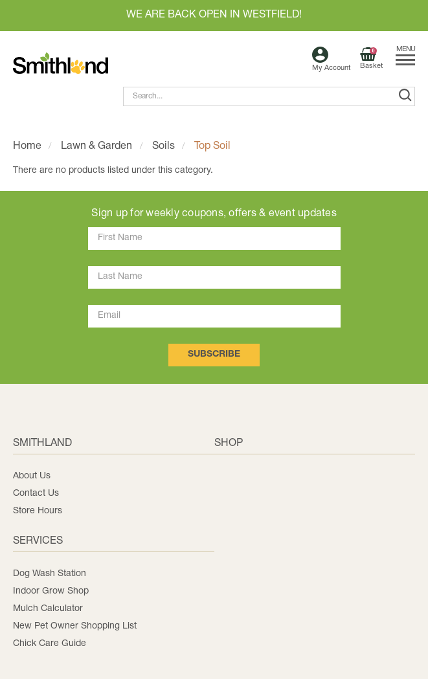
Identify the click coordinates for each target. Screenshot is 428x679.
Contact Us (36, 493)
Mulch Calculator (48, 609)
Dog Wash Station (49, 574)
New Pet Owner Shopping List (75, 626)
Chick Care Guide (49, 644)
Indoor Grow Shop (51, 591)
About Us (32, 476)
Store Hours (37, 511)
